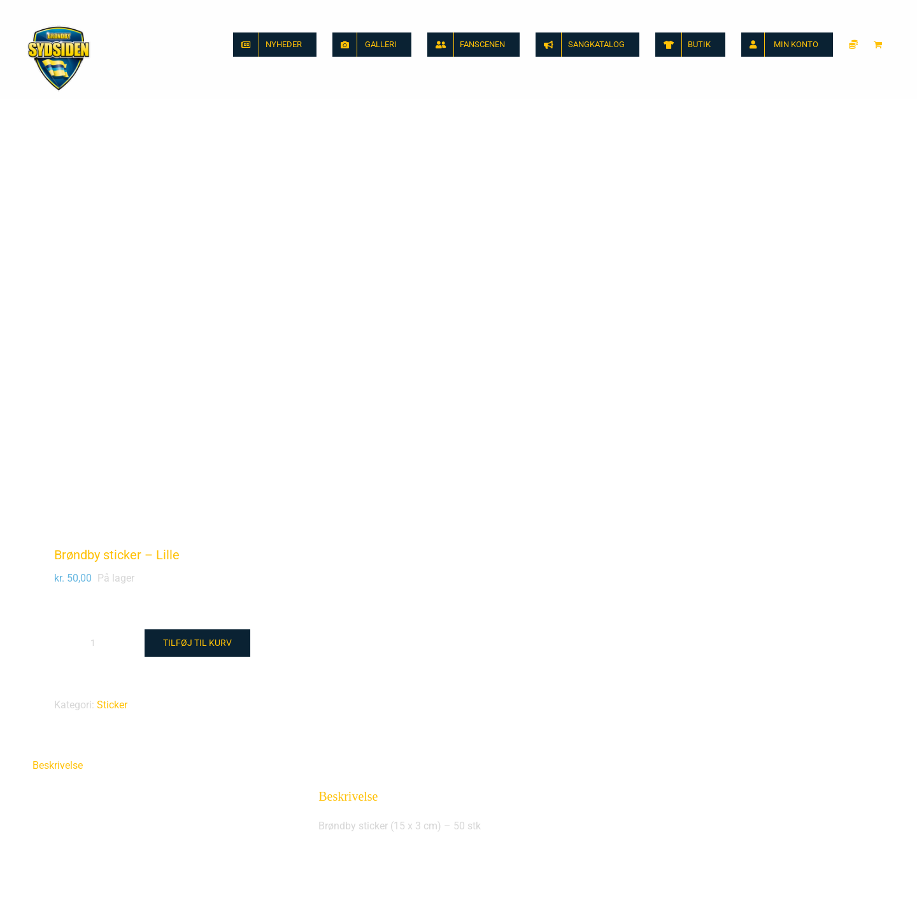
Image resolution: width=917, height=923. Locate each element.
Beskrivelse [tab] (57, 359)
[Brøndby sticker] (681, 706)
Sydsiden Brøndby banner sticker (105, 886)
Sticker (112, 298)
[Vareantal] (93, 236)
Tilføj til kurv (197, 236)
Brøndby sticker (511, 886)
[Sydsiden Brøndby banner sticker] (235, 706)
